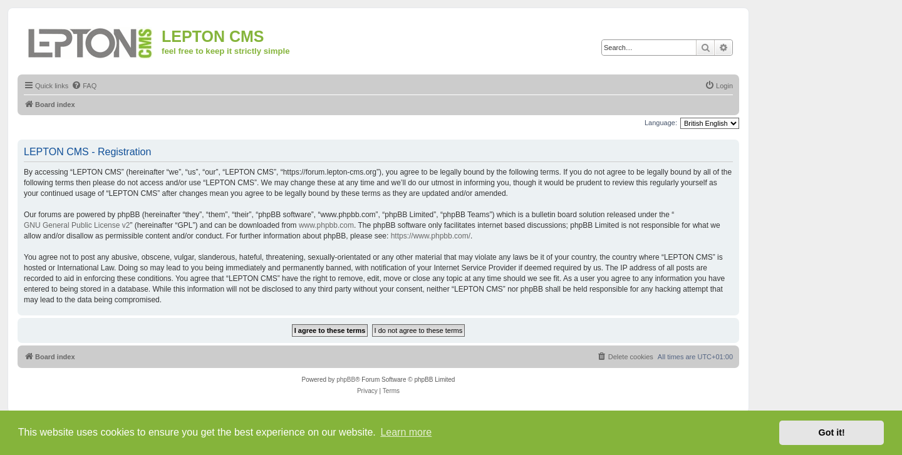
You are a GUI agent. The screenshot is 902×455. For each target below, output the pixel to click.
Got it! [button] (832, 432)
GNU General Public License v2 (77, 225)
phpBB (345, 379)
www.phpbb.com (326, 225)
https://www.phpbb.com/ (430, 236)
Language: (661, 122)
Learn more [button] (406, 432)
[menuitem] (83, 85)
